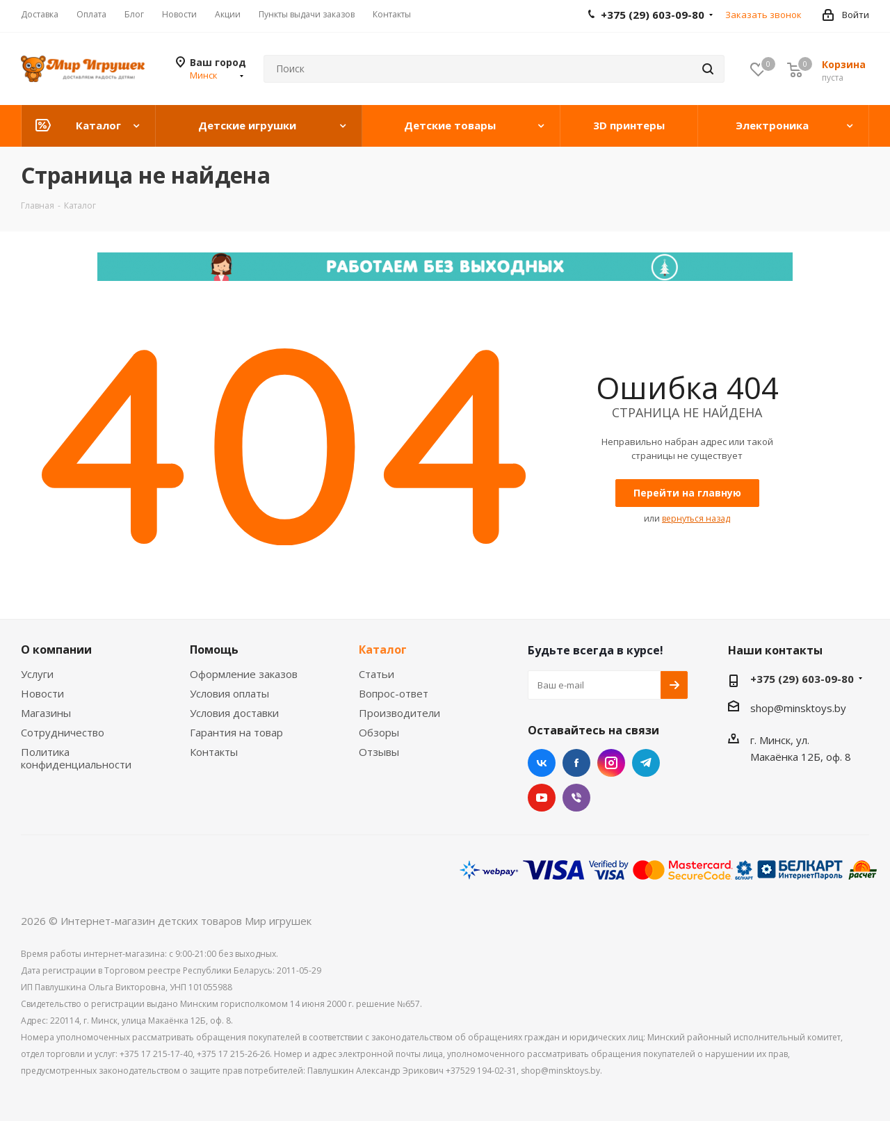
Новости (42, 693)
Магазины (46, 713)
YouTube (542, 798)
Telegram (646, 763)
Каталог (383, 649)
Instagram (611, 763)
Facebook (576, 763)
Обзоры (379, 732)
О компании (56, 649)
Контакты (214, 752)
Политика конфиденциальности (76, 758)
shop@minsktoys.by (798, 708)
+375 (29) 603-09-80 (802, 679)
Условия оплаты (229, 693)
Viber (576, 798)
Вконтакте (542, 763)
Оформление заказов (244, 674)
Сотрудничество (62, 732)
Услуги (37, 674)
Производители (399, 713)
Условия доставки (234, 713)
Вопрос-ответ (393, 693)
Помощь (214, 649)
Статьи (376, 674)
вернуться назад (696, 518)
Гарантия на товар (236, 732)
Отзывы (379, 752)
